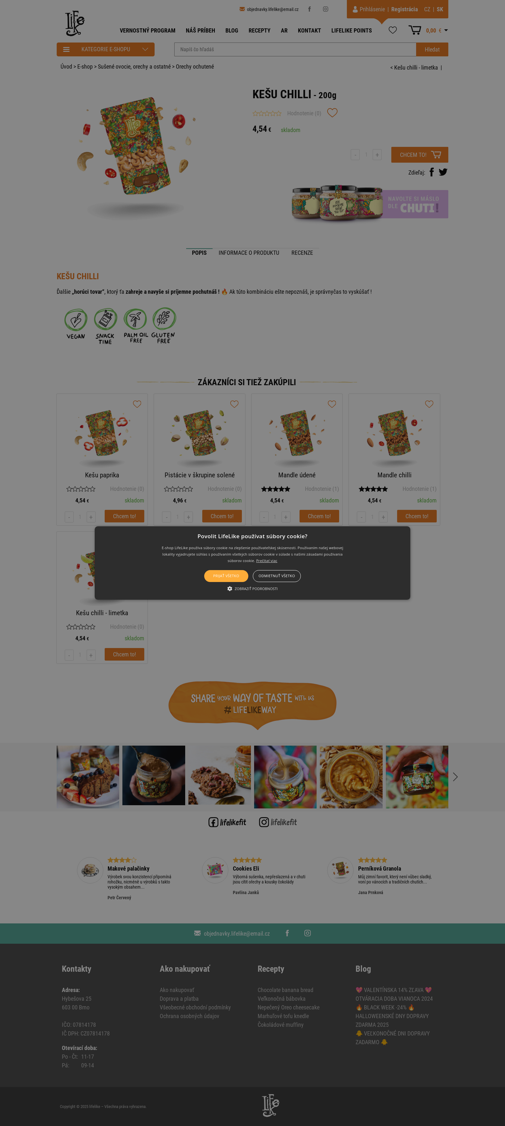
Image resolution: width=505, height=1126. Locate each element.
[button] (253, 563)
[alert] (252, 563)
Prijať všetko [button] (226, 576)
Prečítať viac (266, 560)
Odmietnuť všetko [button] (277, 576)
